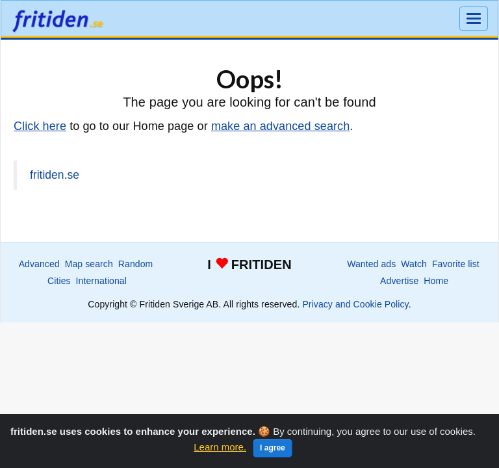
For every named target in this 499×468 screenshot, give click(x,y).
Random (135, 264)
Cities (59, 281)
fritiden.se (54, 174)
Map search (89, 264)
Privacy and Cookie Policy (355, 304)
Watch (414, 264)
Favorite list (456, 264)
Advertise (399, 281)
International (101, 281)
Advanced (39, 264)
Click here (40, 126)
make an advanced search (280, 126)
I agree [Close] (272, 447)
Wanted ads (371, 264)
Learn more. (220, 446)
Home (436, 281)
